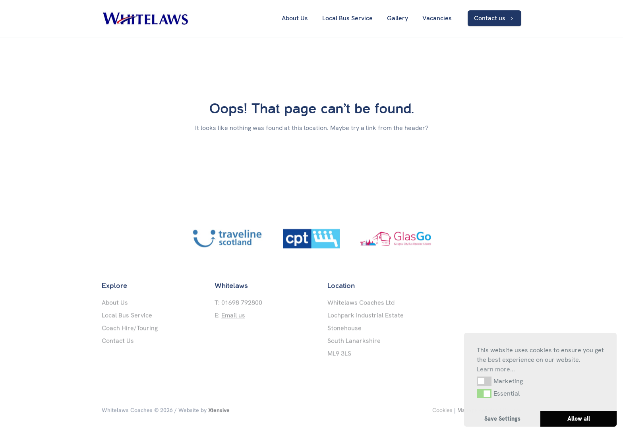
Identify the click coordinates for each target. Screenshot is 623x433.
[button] (484, 381)
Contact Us (118, 342)
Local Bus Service (127, 316)
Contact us (496, 18)
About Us (115, 303)
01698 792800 (241, 303)
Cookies (442, 411)
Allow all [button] (578, 418)
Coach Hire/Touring (130, 329)
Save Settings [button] (502, 418)
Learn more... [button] (496, 369)
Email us (233, 316)
